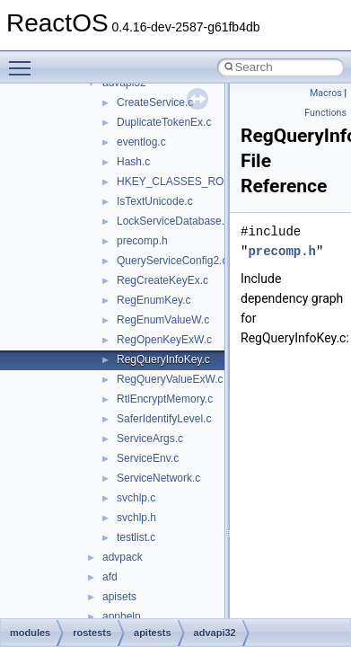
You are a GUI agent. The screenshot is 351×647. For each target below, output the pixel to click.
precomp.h (142, 241)
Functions (325, 113)
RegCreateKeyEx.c (162, 280)
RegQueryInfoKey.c (163, 359)
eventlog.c (141, 142)
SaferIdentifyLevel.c (164, 418)
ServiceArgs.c (150, 438)
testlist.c (136, 537)
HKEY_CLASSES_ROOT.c (181, 181)
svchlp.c (136, 498)
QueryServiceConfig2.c (172, 260)
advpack (122, 557)
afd (110, 577)
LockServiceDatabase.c (173, 221)
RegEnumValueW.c (163, 320)
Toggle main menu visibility (24, 60)
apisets (119, 596)
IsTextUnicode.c (155, 201)
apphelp (121, 616)
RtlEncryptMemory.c (165, 399)
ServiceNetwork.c (158, 478)
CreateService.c (155, 102)
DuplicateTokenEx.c (164, 122)
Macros (326, 93)
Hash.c (133, 161)
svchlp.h (136, 517)
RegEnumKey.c (153, 300)
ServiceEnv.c (148, 458)
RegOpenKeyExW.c (164, 339)
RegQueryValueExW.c (170, 379)
